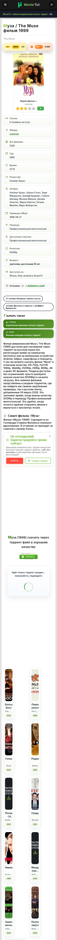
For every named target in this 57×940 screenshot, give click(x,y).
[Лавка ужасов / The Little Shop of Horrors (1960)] (35, 745)
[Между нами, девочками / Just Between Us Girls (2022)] (35, 909)
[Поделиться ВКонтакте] (20, 696)
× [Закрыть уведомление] (50, 436)
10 (18, 108)
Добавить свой (35, 285)
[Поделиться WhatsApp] (37, 696)
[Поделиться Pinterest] (43, 696)
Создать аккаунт (40, 461)
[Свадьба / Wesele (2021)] (35, 854)
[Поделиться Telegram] (48, 696)
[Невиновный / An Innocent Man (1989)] (8, 909)
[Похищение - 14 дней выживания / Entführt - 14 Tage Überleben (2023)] (8, 854)
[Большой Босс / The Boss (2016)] (8, 745)
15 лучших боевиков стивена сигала (23, 298)
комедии (14, 134)
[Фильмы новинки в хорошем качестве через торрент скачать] (28, 4)
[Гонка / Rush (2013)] (8, 800)
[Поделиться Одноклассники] (31, 696)
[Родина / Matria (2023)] (35, 800)
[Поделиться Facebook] (26, 696)
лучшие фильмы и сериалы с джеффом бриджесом (24, 307)
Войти (15, 460)
